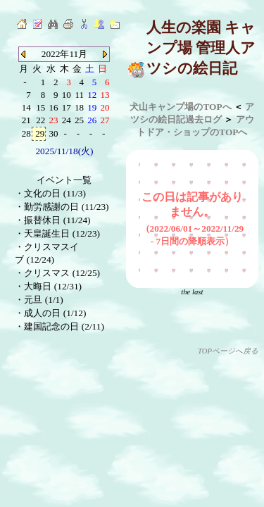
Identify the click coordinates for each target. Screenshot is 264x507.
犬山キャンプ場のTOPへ (180, 106)
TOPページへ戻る (228, 351)
